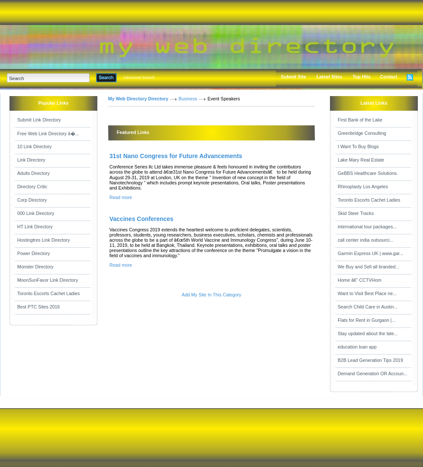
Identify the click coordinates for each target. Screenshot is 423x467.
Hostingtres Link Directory (43, 240)
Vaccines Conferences (141, 218)
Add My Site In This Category (211, 294)
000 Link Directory (35, 213)
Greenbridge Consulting (362, 133)
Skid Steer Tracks (356, 213)
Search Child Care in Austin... (368, 306)
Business (188, 98)
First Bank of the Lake (360, 119)
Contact (388, 76)
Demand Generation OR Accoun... (372, 373)
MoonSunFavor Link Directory (47, 280)
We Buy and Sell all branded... (368, 266)
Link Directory (31, 159)
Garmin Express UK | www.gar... (370, 253)
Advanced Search (139, 77)
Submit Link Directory (39, 119)
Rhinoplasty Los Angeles (363, 186)
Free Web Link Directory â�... (48, 133)
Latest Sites (329, 76)
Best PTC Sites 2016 (38, 306)
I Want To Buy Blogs (358, 146)
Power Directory (33, 253)
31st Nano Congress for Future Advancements (175, 156)
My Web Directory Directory (138, 98)
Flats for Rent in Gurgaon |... (366, 320)
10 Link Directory (34, 146)
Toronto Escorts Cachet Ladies (48, 293)
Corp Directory (32, 199)
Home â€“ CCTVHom (359, 280)
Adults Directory (33, 173)
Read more (120, 197)
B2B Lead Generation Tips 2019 (370, 360)
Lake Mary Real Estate (361, 159)
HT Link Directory (35, 226)
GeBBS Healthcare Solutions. (368, 173)
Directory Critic (32, 186)
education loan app (357, 346)
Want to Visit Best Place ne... (367, 293)
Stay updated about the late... (368, 333)
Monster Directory (35, 266)
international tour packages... (367, 226)
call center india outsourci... (365, 240)
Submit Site (293, 76)
